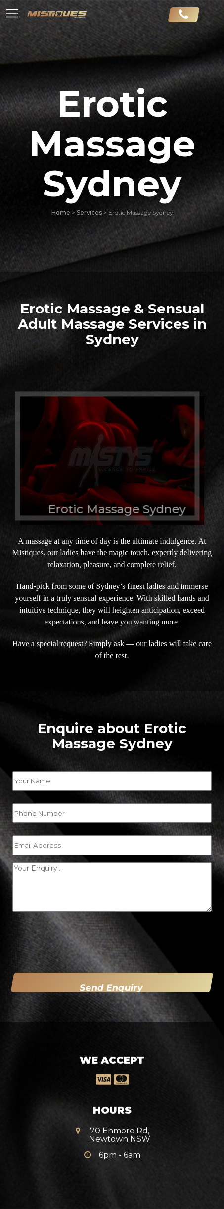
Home (60, 212)
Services (89, 212)
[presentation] (74, 940)
